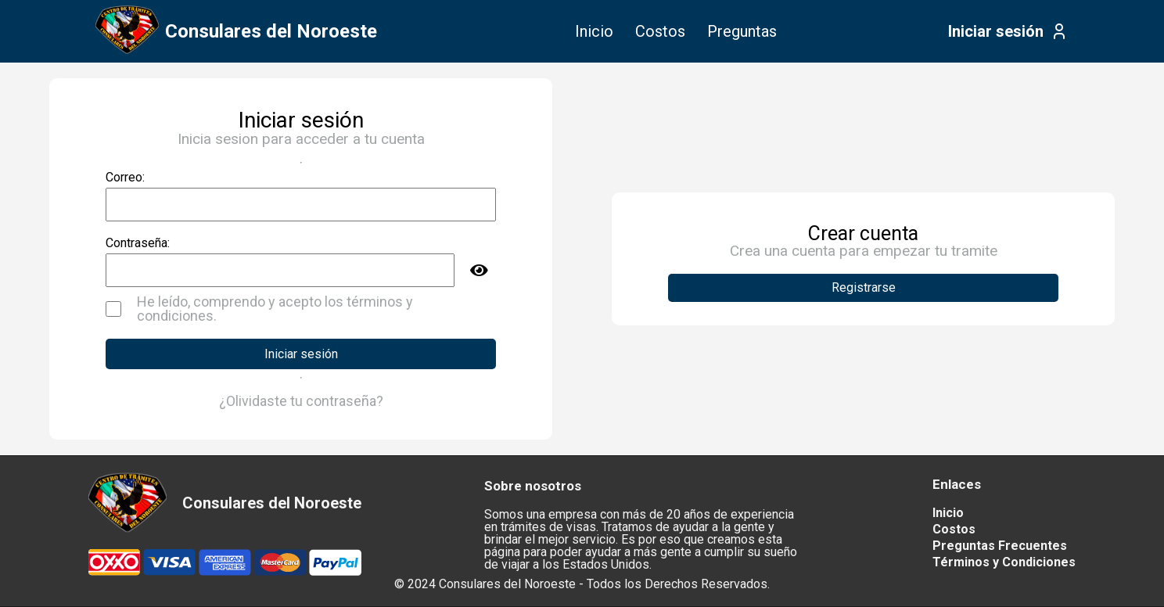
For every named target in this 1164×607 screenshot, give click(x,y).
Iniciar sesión (996, 31)
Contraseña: (138, 243)
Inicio (594, 31)
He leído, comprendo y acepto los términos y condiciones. (275, 309)
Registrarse (864, 287)
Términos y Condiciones (1004, 562)
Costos (660, 31)
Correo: (125, 177)
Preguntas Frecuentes (999, 545)
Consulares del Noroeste (271, 31)
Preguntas (742, 31)
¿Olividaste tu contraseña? (301, 401)
